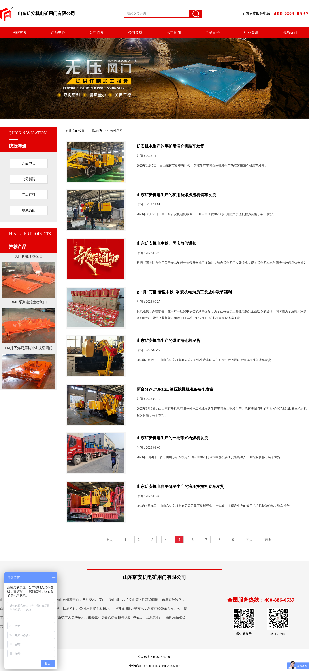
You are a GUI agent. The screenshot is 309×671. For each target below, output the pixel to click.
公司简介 (97, 32)
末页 (267, 540)
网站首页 (19, 32)
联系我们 (290, 32)
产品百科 (212, 32)
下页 (249, 540)
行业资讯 (251, 32)
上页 (109, 540)
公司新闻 (174, 32)
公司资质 (135, 32)
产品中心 (58, 32)
